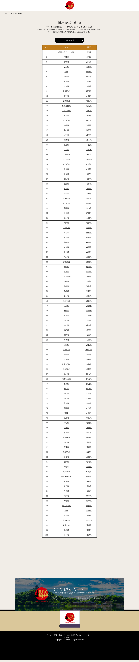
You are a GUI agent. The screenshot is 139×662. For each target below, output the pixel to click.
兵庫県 (89, 323)
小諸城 (66, 186)
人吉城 (66, 503)
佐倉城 (66, 147)
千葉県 (89, 147)
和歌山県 (88, 352)
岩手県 (89, 79)
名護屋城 (66, 474)
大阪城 (66, 313)
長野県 (89, 176)
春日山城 (66, 205)
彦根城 (66, 293)
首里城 (66, 537)
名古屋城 (66, 264)
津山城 (66, 376)
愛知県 (89, 259)
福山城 (66, 396)
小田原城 (66, 162)
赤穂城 (66, 342)
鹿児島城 (66, 522)
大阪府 (89, 313)
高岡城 (66, 210)
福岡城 (66, 464)
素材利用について (69, 639)
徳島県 (89, 420)
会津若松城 (66, 108)
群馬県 (89, 127)
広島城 (66, 405)
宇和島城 (66, 454)
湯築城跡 (66, 440)
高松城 (66, 425)
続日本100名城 (69, 40)
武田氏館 (66, 166)
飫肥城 (66, 518)
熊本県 (89, 498)
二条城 (66, 308)
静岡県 (89, 244)
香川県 (89, 425)
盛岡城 (66, 79)
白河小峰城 (66, 113)
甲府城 (66, 171)
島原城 (66, 493)
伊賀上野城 (66, 279)
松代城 (66, 176)
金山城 (66, 132)
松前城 (66, 64)
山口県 (89, 410)
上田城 (66, 181)
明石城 (66, 332)
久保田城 (66, 93)
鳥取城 (66, 357)
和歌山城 (66, 352)
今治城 (66, 435)
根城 (66, 74)
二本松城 (66, 103)
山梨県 (89, 166)
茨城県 (89, 118)
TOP (5, 13)
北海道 (89, 54)
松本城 (66, 191)
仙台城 (66, 88)
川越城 (66, 142)
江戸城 (66, 152)
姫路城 (66, 337)
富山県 (89, 210)
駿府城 (66, 249)
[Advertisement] (69, 560)
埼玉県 (89, 137)
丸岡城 (66, 225)
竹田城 (66, 323)
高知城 (66, 459)
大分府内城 (66, 508)
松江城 (66, 362)
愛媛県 (89, 435)
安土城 (66, 298)
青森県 (89, 69)
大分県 (89, 508)
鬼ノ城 (66, 386)
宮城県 (89, 84)
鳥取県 (89, 357)
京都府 (89, 308)
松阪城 (66, 284)
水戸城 (66, 118)
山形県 (89, 98)
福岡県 (89, 464)
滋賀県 (89, 288)
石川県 (89, 215)
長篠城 (66, 274)
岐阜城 (66, 240)
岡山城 (66, 391)
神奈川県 (88, 162)
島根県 (89, 362)
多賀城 (66, 84)
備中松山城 (66, 381)
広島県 (89, 396)
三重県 (89, 279)
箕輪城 (66, 127)
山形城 (66, 98)
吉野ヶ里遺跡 (66, 479)
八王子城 (66, 157)
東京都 (89, 152)
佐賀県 (89, 474)
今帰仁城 (66, 527)
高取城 (66, 347)
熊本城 (66, 498)
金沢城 (66, 220)
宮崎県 (89, 518)
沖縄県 (89, 527)
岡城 (66, 513)
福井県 (89, 225)
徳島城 (66, 420)
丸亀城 (66, 430)
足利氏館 (66, 123)
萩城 (66, 415)
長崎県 (89, 488)
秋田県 (89, 93)
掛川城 (66, 254)
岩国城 (66, 410)
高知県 (89, 459)
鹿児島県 (88, 522)
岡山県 (89, 376)
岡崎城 (66, 269)
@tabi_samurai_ (65, 600)
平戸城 (66, 488)
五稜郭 (66, 59)
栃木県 (89, 123)
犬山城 (66, 259)
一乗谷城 (66, 230)
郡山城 (66, 401)
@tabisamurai (100, 600)
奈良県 (89, 347)
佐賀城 (66, 483)
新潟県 (89, 201)
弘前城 (66, 69)
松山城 (66, 444)
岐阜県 (89, 235)
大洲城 (66, 449)
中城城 (66, 532)
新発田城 (66, 201)
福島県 (89, 103)
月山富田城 (66, 366)
